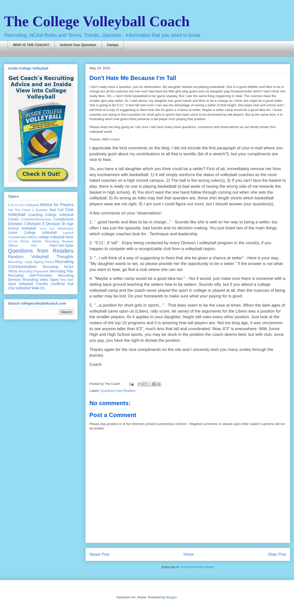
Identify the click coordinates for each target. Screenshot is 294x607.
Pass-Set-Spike (62, 245)
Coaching (35, 215)
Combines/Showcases (36, 219)
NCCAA (13, 241)
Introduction (65, 228)
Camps (113, 45)
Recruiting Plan (62, 271)
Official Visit (22, 245)
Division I (16, 223)
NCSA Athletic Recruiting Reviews (47, 241)
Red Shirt (67, 280)
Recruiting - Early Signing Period (31, 262)
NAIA (69, 237)
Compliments (63, 219)
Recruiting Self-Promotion (30, 275)
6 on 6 (12, 205)
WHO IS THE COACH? (31, 45)
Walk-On (38, 288)
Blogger (171, 597)
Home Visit (46, 228)
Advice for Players (57, 204)
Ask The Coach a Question (28, 210)
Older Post (277, 554)
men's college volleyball (46, 237)
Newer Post (99, 554)
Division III (55, 223)
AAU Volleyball (28, 205)
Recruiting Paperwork (34, 271)
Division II (35, 223)
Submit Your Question (78, 45)
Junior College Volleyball (32, 233)
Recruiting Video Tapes (40, 280)
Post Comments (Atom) (197, 567)
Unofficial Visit (62, 284)
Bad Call (56, 210)
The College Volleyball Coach (97, 21)
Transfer (41, 284)
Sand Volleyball (20, 284)
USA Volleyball (19, 288)
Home (189, 554)
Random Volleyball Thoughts (41, 256)
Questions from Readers (118, 391)
